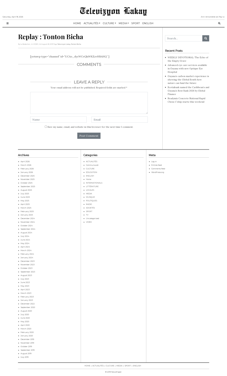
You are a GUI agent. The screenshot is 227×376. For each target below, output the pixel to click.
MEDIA (123, 23)
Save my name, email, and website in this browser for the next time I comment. (90, 126)
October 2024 (27, 225)
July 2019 (24, 357)
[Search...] (183, 38)
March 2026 (26, 165)
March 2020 (26, 329)
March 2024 (26, 250)
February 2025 (27, 211)
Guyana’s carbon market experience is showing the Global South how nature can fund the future (188, 79)
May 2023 (25, 286)
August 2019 (26, 353)
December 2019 (27, 339)
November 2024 (28, 222)
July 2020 (25, 314)
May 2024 (25, 243)
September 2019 (27, 350)
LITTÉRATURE (92, 186)
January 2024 (27, 257)
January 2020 (27, 336)
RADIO (89, 204)
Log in (154, 161)
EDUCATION (91, 172)
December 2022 (28, 304)
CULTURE (108, 23)
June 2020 (25, 318)
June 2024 (25, 240)
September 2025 (28, 186)
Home (88, 179)
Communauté (92, 165)
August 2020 (26, 311)
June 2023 (25, 282)
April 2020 (25, 325)
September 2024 (28, 229)
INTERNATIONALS (94, 183)
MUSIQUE (90, 197)
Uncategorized (92, 218)
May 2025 (25, 201)
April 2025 (25, 204)
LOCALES (90, 190)
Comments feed (158, 169)
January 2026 (27, 172)
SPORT (135, 23)
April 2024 (25, 247)
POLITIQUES (91, 201)
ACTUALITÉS (91, 23)
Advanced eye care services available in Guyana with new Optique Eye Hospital (187, 68)
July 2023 (25, 279)
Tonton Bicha (76, 44)
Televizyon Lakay (113, 10)
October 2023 (26, 268)
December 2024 (28, 218)
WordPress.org (157, 172)
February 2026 (27, 169)
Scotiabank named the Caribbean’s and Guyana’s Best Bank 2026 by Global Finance (188, 91)
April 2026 (25, 161)
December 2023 (27, 261)
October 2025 (26, 183)
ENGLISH (147, 23)
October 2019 (26, 346)
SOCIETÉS (90, 208)
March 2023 (26, 293)
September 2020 (28, 307)
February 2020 (27, 332)
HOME (77, 23)
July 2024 (25, 236)
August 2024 (26, 232)
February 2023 (27, 297)
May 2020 (25, 321)
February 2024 (27, 254)
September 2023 (28, 272)
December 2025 (27, 176)
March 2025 (26, 208)
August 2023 (26, 275)
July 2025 (25, 193)
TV (87, 215)
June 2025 (25, 197)
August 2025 (26, 190)
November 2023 (27, 264)
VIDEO (89, 222)
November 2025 (27, 179)
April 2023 (25, 289)
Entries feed (156, 165)
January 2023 (27, 300)
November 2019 (27, 343)
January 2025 (27, 215)
